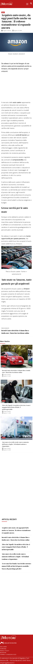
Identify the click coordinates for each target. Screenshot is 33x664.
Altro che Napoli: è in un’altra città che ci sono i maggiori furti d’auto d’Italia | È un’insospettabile (16, 407)
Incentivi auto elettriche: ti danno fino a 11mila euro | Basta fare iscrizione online (16, 330)
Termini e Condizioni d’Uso (8, 654)
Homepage (3, 649)
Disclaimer (3, 647)
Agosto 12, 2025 (7, 376)
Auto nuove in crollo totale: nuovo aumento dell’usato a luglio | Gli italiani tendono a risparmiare (15, 444)
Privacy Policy (4, 650)
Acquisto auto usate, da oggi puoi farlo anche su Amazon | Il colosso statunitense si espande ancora (16, 530)
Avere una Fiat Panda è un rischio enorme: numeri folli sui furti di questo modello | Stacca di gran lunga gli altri (16, 566)
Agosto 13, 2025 (18, 30)
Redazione (3, 652)
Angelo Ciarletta (7, 30)
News (3, 12)
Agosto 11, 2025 (7, 413)
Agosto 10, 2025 (7, 450)
